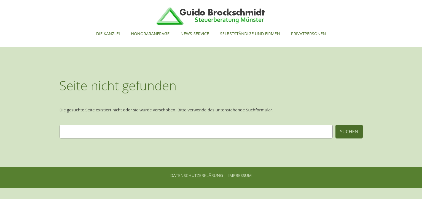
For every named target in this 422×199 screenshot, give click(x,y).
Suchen (349, 131)
